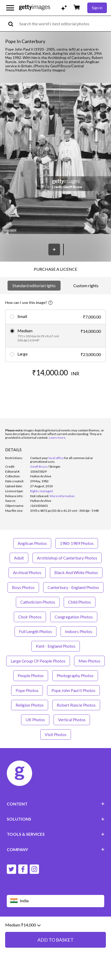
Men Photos (89, 660)
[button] (55, 159)
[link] (39, 496)
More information (62, 496)
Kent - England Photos (55, 645)
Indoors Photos (78, 631)
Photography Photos (75, 675)
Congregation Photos (74, 616)
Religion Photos (30, 704)
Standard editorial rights (34, 285)
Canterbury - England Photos (73, 587)
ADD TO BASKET (55, 940)
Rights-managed (41, 491)
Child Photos (79, 601)
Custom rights (86, 285)
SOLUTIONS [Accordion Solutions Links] (56, 818)
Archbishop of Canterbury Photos (67, 557)
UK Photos (35, 719)
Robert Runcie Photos (76, 704)
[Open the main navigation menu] (10, 8)
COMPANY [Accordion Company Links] (56, 849)
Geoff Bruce (38, 466)
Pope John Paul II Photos (73, 690)
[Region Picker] (56, 901)
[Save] (54, 249)
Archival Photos (27, 572)
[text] (64, 23)
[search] (12, 23)
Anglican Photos (32, 543)
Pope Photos (27, 690)
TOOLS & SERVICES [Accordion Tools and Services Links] (56, 834)
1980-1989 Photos (77, 543)
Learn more (57, 438)
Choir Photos (30, 616)
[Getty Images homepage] (34, 7)
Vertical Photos (72, 719)
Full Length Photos (35, 631)
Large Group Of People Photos (38, 660)
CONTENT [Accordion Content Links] (56, 803)
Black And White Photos (76, 572)
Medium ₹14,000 (23, 925)
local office (56, 458)
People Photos (31, 675)
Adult (19, 557)
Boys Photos (23, 587)
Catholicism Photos (37, 601)
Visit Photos (56, 734)
